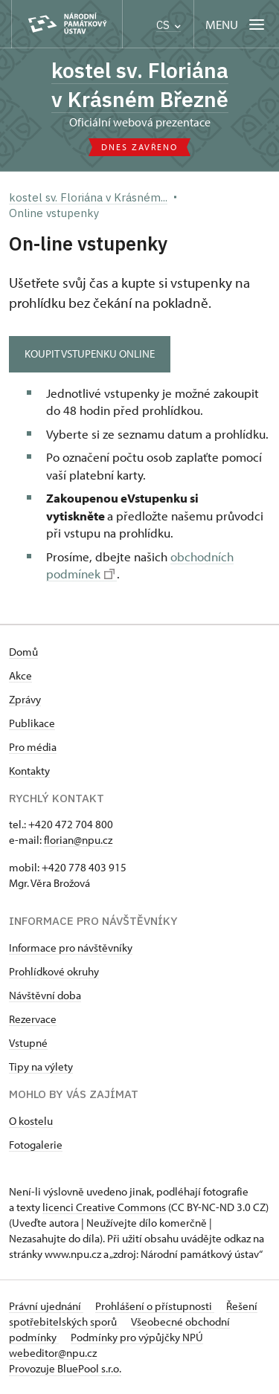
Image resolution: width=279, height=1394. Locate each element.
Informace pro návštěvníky (70, 947)
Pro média (33, 747)
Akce (20, 675)
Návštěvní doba (45, 995)
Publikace (32, 723)
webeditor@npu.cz (53, 1353)
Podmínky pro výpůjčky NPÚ (137, 1337)
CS (168, 25)
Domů (23, 652)
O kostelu (31, 1121)
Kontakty (29, 771)
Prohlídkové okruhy (54, 971)
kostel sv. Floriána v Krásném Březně (139, 85)
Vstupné (28, 1043)
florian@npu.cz (78, 840)
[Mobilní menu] (236, 24)
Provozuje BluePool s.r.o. (65, 1368)
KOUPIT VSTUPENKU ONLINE (90, 353)
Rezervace (33, 1019)
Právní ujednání (46, 1306)
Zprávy (25, 699)
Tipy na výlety (41, 1066)
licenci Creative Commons (104, 1207)
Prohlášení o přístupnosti (154, 1306)
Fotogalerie (35, 1145)
